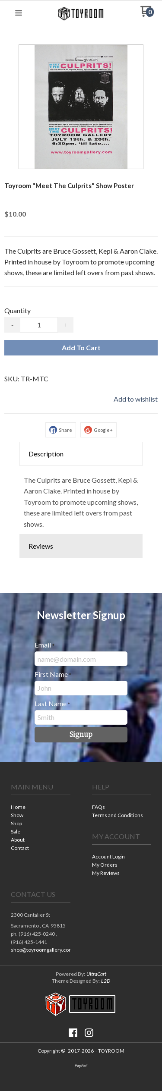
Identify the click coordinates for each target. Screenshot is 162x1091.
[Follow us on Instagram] (89, 1032)
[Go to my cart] (147, 14)
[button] (18, 13)
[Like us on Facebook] (73, 1032)
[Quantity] (39, 325)
